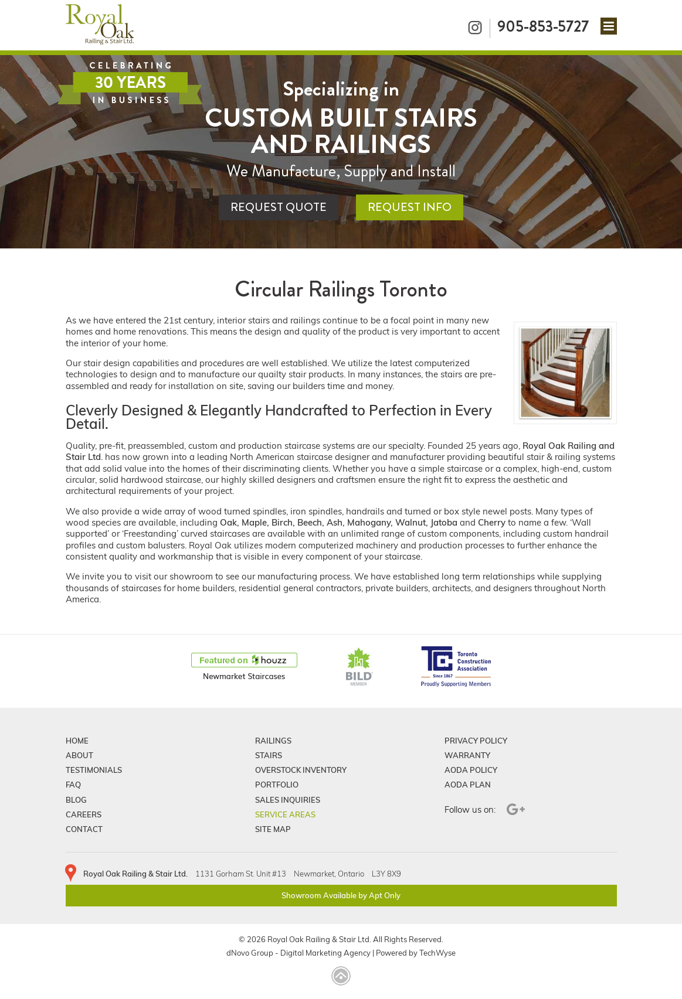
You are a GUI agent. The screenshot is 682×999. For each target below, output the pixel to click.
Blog (76, 799)
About (79, 755)
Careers (83, 814)
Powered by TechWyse (416, 953)
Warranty (467, 755)
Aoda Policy (471, 770)
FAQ (73, 784)
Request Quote (278, 207)
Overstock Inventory (301, 770)
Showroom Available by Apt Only (341, 895)
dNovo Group (249, 953)
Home (77, 740)
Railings (273, 740)
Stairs (268, 755)
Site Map (273, 829)
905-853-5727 (543, 26)
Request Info (410, 207)
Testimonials (94, 770)
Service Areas (285, 814)
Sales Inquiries (287, 799)
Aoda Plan (468, 784)
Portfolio (276, 784)
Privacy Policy (476, 740)
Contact (84, 829)
